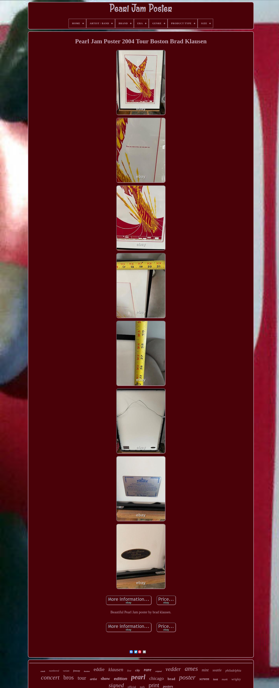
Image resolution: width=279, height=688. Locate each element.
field (215, 679)
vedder (173, 669)
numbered (54, 670)
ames (191, 668)
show (105, 678)
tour (82, 678)
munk (224, 679)
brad (171, 679)
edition (120, 678)
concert (50, 677)
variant (66, 670)
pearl (138, 677)
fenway (76, 670)
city (137, 670)
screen (204, 679)
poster (187, 677)
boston (87, 671)
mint (205, 670)
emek (42, 671)
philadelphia (233, 670)
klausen (115, 669)
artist (93, 679)
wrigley (236, 679)
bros (68, 677)
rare (148, 669)
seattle (217, 670)
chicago (156, 678)
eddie (99, 669)
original (158, 671)
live (129, 670)
